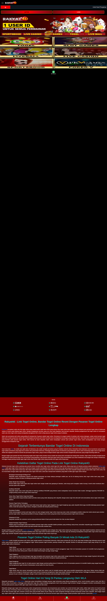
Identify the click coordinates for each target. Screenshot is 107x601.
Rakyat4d (4, 429)
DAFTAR (26, 12)
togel (12, 449)
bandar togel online (28, 530)
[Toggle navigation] (2, 3)
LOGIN (78, 12)
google (95, 593)
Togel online (5, 540)
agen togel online (19, 581)
